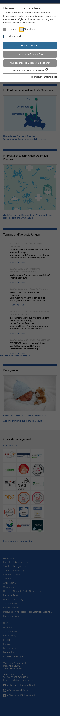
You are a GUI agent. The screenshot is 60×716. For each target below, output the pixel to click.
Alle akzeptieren (30, 45)
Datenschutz (50, 77)
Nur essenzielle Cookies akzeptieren (30, 63)
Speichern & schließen (30, 54)
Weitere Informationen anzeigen (30, 70)
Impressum (36, 77)
